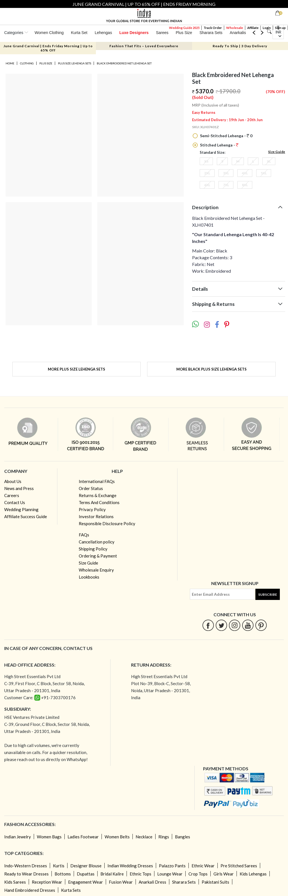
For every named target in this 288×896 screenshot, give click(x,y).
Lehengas (103, 32)
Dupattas (85, 873)
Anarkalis (238, 32)
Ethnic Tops (140, 873)
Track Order (213, 28)
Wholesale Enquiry (96, 569)
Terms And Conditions (99, 502)
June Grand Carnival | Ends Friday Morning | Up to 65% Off (48, 48)
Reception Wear (47, 881)
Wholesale (234, 28)
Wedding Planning (21, 509)
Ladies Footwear (83, 836)
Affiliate (252, 28)
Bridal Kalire (112, 873)
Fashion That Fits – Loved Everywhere (143, 46)
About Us (12, 481)
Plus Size (184, 32)
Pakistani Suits (215, 881)
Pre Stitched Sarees (238, 865)
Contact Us (14, 502)
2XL (207, 173)
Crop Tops (198, 873)
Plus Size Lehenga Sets (74, 63)
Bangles (182, 836)
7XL (226, 185)
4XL (245, 173)
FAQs (84, 534)
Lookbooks (89, 576)
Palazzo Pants (172, 865)
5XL (264, 173)
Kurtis (58, 865)
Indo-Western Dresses (25, 865)
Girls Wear (223, 873)
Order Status (91, 488)
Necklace (144, 836)
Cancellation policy (96, 541)
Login (267, 28)
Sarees (162, 32)
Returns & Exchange (97, 495)
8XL (245, 185)
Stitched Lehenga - (218, 145)
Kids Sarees (15, 881)
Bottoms (63, 873)
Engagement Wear (85, 881)
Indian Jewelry (17, 836)
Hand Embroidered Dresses (29, 890)
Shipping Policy (93, 548)
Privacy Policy (92, 509)
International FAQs (97, 481)
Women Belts (117, 836)
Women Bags (49, 836)
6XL (207, 185)
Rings (163, 836)
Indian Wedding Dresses (130, 865)
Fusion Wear (121, 881)
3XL (226, 173)
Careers (11, 495)
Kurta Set (79, 32)
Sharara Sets (210, 32)
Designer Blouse (86, 865)
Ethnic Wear (203, 865)
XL (269, 161)
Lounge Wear (170, 873)
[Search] (269, 32)
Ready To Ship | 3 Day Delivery (240, 46)
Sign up (280, 28)
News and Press (19, 488)
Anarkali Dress (152, 881)
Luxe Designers (133, 32)
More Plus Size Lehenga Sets (76, 369)
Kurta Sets (71, 890)
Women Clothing (49, 32)
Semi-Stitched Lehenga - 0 (225, 135)
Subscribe (267, 594)
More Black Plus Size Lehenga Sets (211, 369)
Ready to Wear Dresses (26, 873)
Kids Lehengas (253, 873)
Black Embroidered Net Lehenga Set (124, 63)
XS (206, 161)
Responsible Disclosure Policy (107, 523)
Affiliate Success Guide (25, 516)
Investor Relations (96, 516)
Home (10, 63)
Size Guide (276, 152)
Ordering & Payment (98, 555)
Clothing (27, 63)
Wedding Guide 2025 (184, 28)
